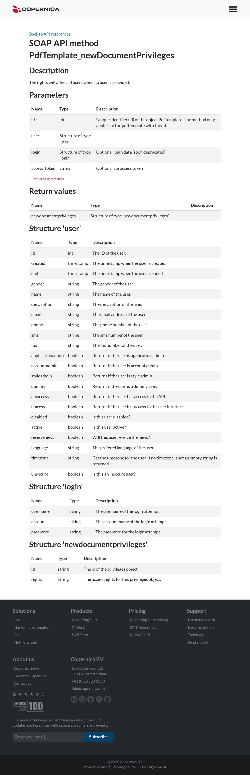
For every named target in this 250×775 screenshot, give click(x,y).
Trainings (195, 634)
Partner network (201, 619)
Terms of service (95, 767)
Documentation (201, 627)
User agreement (153, 767)
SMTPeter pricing (144, 627)
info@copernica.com (88, 688)
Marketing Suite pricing (149, 619)
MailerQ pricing (142, 634)
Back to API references (50, 34)
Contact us (22, 683)
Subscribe (98, 736)
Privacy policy (124, 767)
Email (18, 619)
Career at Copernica (30, 676)
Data (18, 634)
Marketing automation (32, 627)
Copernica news (27, 668)
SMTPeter (80, 634)
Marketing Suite (85, 619)
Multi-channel (25, 642)
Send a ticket (198, 642)
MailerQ (79, 627)
